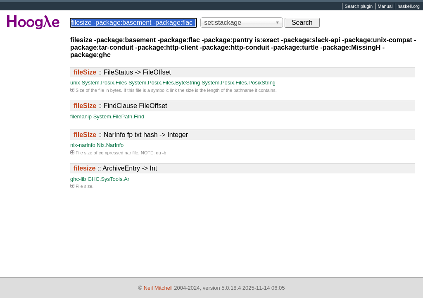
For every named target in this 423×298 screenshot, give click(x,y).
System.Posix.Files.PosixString (239, 82)
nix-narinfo (82, 145)
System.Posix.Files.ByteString (164, 82)
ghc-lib (78, 179)
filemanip (81, 116)
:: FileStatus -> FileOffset (122, 72)
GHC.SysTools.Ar (108, 179)
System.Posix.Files (104, 82)
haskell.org (408, 6)
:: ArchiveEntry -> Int (115, 168)
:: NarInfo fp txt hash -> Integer (131, 134)
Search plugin (359, 6)
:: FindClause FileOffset (120, 105)
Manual (385, 6)
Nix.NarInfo (110, 145)
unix (75, 82)
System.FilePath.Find (119, 116)
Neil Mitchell (158, 288)
